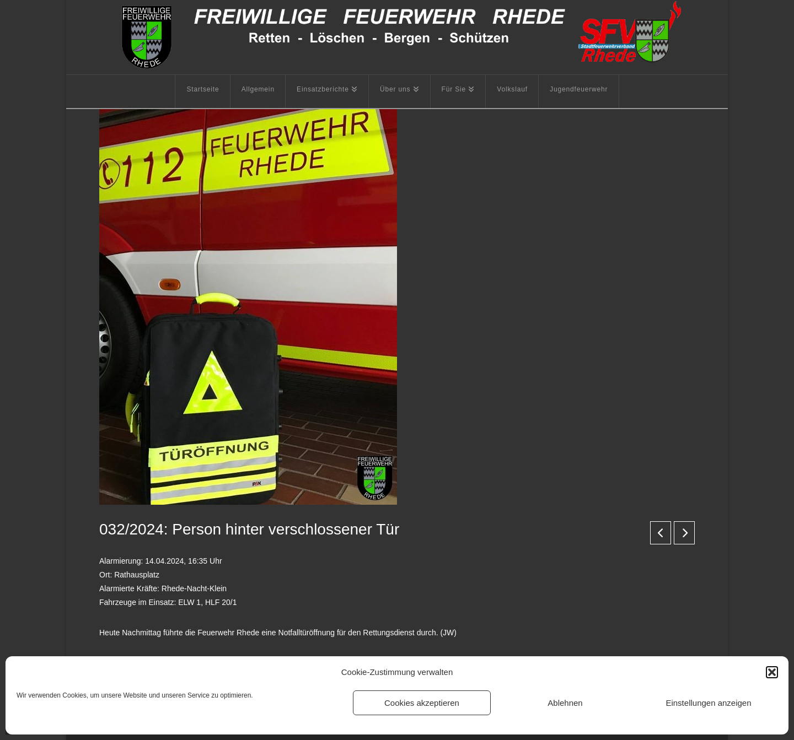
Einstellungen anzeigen (708, 702)
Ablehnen (565, 702)
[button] (771, 672)
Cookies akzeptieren (421, 702)
